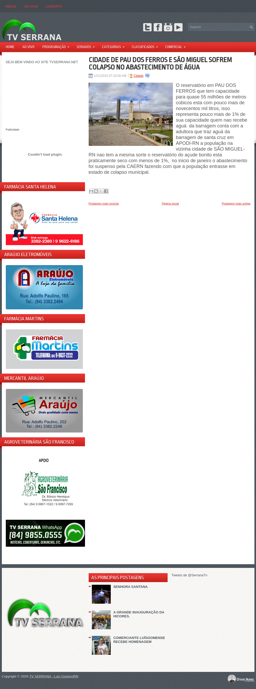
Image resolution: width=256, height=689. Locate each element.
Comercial (177, 45)
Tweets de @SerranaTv (190, 575)
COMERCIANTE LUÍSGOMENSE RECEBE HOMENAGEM (139, 640)
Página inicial (170, 203)
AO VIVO (31, 6)
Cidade (138, 76)
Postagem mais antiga (236, 203)
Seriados (87, 45)
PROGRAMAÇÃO (57, 45)
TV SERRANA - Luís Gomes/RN (53, 676)
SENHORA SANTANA (130, 587)
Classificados (146, 45)
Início (11, 6)
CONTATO (54, 6)
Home (10, 47)
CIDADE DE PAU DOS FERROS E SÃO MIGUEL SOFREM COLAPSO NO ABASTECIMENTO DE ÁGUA (160, 63)
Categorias (115, 45)
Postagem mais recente (104, 203)
